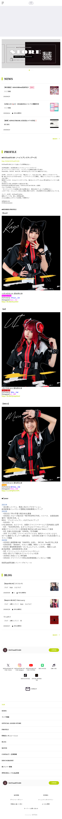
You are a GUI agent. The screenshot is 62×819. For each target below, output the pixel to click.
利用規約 (45, 795)
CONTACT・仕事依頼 (9, 754)
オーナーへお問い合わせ (31, 808)
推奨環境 (16, 795)
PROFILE (5, 729)
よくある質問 (46, 804)
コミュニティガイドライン (45, 800)
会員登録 (53, 650)
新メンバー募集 (7, 767)
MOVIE (4, 748)
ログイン (58, 3)
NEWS (4, 711)
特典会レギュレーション (10, 736)
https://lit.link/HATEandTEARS (10, 161)
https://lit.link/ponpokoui (11, 396)
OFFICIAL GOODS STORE (11, 723)
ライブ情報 (5, 717)
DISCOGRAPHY (8, 760)
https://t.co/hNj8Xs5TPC (11, 491)
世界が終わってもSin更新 (10, 773)
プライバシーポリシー (16, 800)
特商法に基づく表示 (16, 804)
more (56, 138)
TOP (3, 705)
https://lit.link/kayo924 (10, 302)
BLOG (4, 742)
